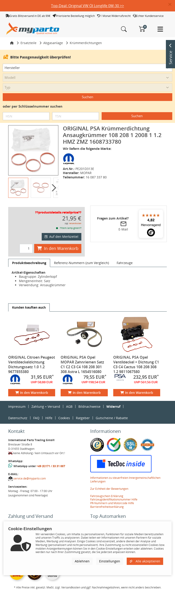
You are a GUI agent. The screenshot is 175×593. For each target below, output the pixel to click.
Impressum (17, 406)
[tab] (29, 263)
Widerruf (113, 406)
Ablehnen (82, 561)
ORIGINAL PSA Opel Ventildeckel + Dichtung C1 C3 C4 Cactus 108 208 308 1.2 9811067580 (136, 364)
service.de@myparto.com (29, 478)
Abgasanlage (53, 43)
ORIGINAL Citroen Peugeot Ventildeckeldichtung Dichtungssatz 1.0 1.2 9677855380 (31, 364)
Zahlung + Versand (45, 406)
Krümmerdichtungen (86, 43)
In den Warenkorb (57, 248)
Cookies (64, 418)
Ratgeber (83, 418)
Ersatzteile (28, 43)
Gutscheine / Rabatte (112, 418)
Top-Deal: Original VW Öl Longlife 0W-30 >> (87, 5)
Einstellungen (109, 561)
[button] (171, 4)
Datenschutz (17, 418)
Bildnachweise (89, 406)
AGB (69, 406)
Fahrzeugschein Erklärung (106, 496)
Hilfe (48, 418)
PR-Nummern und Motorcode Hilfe (112, 503)
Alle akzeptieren (145, 561)
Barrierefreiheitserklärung (107, 507)
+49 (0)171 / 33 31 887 (50, 466)
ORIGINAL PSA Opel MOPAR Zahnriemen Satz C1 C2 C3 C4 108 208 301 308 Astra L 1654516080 (82, 364)
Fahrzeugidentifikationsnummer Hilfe (113, 499)
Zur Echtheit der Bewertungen (109, 489)
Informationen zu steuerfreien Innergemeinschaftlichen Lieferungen (125, 479)
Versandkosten (75, 223)
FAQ (36, 418)
